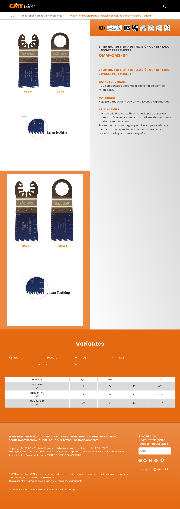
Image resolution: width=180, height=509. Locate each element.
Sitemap (70, 489)
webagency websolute (154, 469)
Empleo (47, 440)
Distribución (49, 436)
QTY (85, 357)
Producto (51, 357)
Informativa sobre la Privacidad (27, 489)
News (64, 436)
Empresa (31, 436)
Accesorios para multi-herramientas (42, 15)
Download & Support (102, 436)
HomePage (16, 436)
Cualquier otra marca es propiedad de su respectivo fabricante (45, 481)
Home (12, 15)
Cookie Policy (55, 489)
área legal (77, 436)
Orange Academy (86, 440)
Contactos (63, 440)
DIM (121, 357)
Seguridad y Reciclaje (24, 440)
